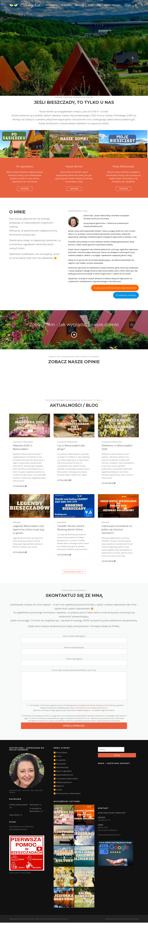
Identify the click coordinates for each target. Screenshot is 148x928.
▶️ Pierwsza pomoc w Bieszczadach (67, 799)
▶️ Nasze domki (60, 769)
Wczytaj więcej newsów (74, 577)
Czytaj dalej (25, 194)
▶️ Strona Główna (60, 758)
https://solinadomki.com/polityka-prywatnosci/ (89, 713)
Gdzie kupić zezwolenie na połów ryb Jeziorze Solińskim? (117, 535)
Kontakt (128, 5)
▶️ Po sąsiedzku (60, 765)
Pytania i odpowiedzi (112, 5)
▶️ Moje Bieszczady (61, 773)
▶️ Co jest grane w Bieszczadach (66, 784)
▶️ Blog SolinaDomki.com (63, 780)
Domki (90, 5)
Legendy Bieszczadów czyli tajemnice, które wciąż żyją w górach (28, 535)
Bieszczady (79, 5)
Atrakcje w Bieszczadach (18, 810)
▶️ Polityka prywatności (63, 788)
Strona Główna (51, 5)
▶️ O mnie (58, 762)
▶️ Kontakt (58, 795)
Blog (98, 5)
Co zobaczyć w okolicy (126, 300)
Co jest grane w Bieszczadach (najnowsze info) (115, 293)
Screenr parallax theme (113, 924)
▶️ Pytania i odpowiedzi (63, 776)
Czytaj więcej (20, 491)
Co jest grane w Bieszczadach (23, 447)
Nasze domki (61, 528)
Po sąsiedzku (66, 5)
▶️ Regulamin (59, 791)
